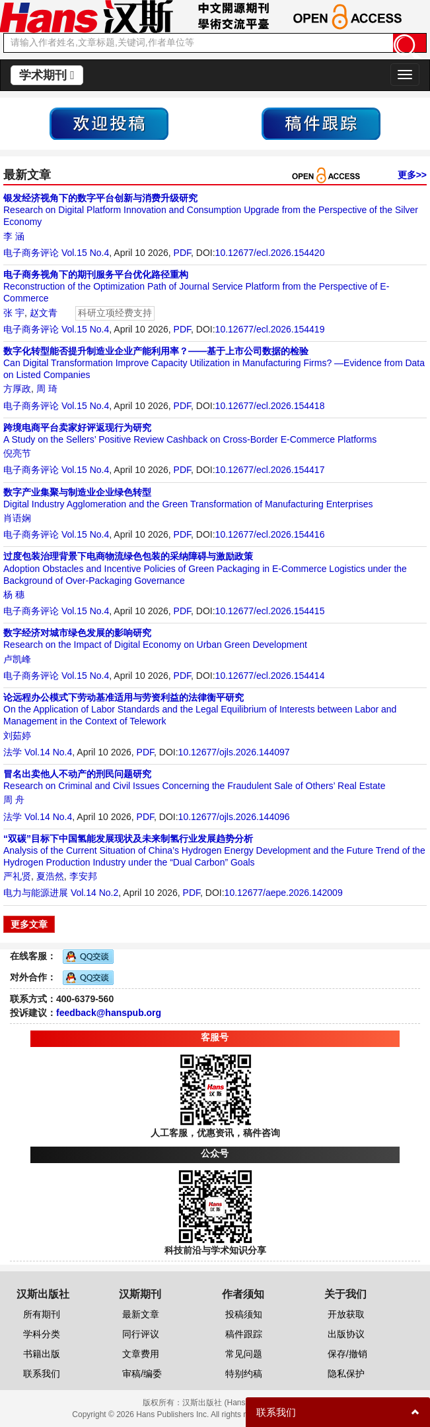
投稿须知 (243, 1314)
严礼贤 (17, 876)
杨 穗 (13, 594)
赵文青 (43, 312)
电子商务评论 (31, 252)
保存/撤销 (347, 1353)
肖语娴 (17, 518)
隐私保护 (346, 1373)
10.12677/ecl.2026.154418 (270, 405)
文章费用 (140, 1353)
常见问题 (243, 1353)
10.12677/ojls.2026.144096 (234, 816)
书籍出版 (41, 1353)
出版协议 (346, 1334)
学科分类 (41, 1334)
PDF (182, 252)
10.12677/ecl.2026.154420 (270, 252)
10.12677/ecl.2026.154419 (270, 329)
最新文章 (140, 1314)
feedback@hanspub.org (108, 1012)
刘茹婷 (17, 735)
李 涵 (13, 236)
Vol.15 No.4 (85, 252)
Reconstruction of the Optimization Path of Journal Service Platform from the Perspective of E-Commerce (196, 286)
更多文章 (29, 924)
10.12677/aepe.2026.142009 (284, 892)
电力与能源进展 (35, 892)
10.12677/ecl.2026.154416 (270, 534)
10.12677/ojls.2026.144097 (234, 752)
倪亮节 (17, 453)
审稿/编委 (142, 1373)
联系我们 (41, 1373)
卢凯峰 (17, 659)
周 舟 (13, 799)
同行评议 (140, 1334)
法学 (12, 752)
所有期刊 (41, 1314)
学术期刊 (47, 75)
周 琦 (46, 388)
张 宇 (13, 312)
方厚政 (17, 388)
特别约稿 (243, 1373)
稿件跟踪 (243, 1334)
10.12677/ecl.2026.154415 (270, 611)
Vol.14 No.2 (94, 892)
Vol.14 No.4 (48, 752)
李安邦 (83, 876)
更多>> (412, 175)
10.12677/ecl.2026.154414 (270, 675)
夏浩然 (50, 876)
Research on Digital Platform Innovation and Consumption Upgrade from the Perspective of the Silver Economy (210, 210)
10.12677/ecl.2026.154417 (270, 469)
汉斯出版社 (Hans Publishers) (234, 1402)
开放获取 (346, 1314)
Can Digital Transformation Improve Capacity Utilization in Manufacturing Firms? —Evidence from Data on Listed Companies (214, 363)
